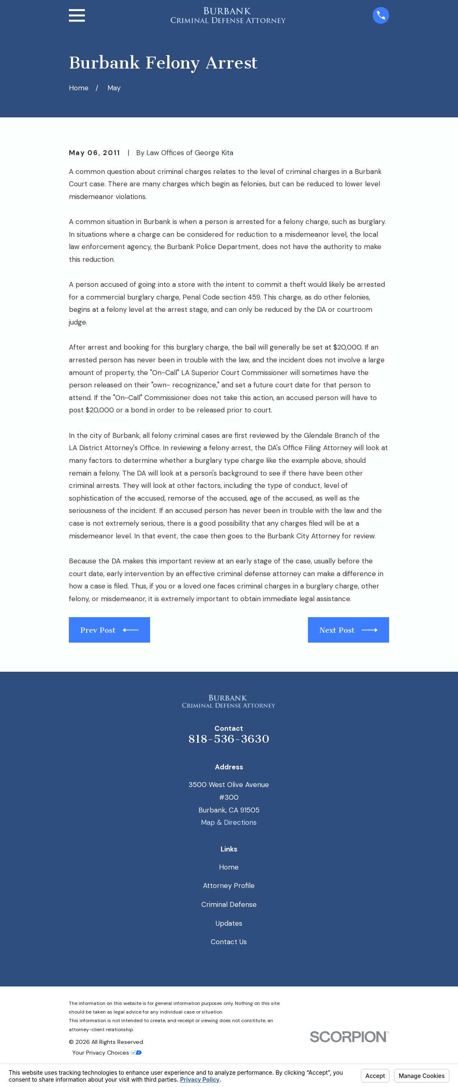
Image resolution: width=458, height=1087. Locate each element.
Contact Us (229, 941)
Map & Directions (229, 822)
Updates (229, 923)
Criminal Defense (229, 904)
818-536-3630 (228, 739)
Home (229, 867)
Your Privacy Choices (106, 1052)
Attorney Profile (229, 885)
